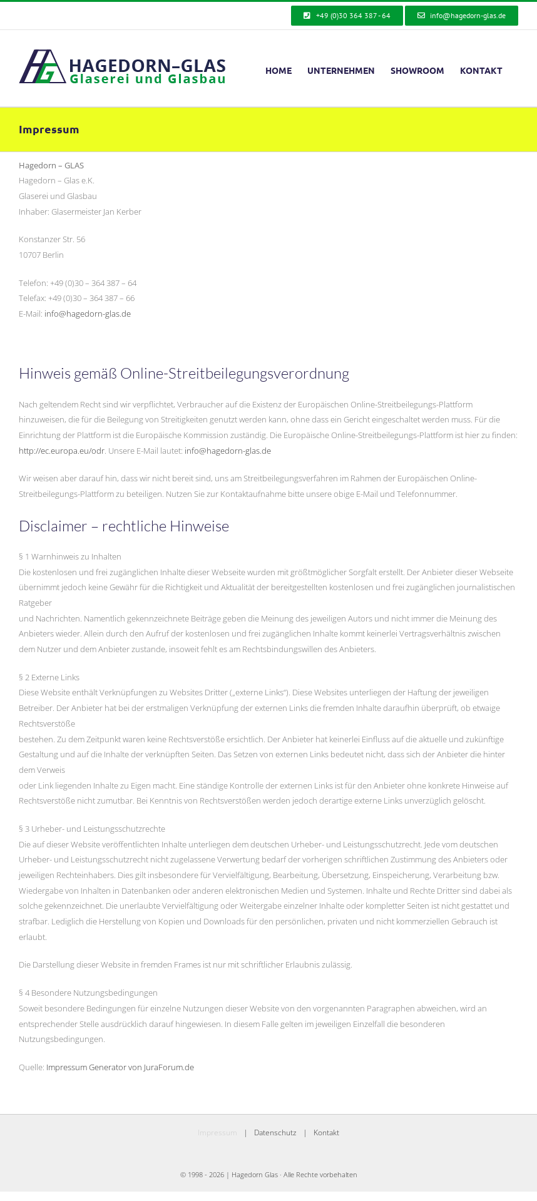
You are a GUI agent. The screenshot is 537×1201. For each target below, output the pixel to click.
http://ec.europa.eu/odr (62, 450)
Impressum (217, 1132)
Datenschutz (275, 1132)
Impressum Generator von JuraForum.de (120, 1067)
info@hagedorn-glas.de (87, 313)
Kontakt (326, 1132)
